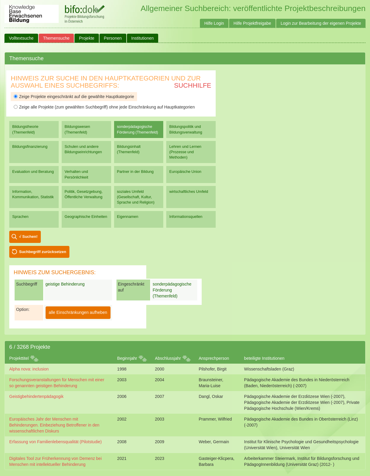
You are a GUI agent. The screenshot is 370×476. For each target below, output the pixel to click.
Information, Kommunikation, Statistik (33, 194)
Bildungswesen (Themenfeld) (77, 129)
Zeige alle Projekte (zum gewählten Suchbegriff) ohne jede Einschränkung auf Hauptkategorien (104, 107)
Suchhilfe (192, 85)
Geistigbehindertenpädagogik (36, 396)
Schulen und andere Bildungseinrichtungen (83, 149)
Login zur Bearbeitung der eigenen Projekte (321, 23)
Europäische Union (185, 171)
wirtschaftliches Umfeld (188, 191)
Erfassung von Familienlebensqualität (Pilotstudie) (55, 441)
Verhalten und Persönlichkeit (76, 174)
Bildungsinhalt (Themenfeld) (129, 149)
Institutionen (142, 38)
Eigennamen (128, 216)
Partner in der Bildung (135, 171)
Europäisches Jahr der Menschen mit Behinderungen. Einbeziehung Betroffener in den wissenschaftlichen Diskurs (54, 425)
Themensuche (56, 38)
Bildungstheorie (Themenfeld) (25, 129)
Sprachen (20, 216)
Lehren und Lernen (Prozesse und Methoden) (185, 151)
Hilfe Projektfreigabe (252, 23)
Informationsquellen (185, 216)
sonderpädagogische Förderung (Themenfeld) (137, 129)
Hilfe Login (214, 23)
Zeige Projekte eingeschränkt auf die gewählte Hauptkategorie (74, 96)
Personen (113, 38)
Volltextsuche (21, 38)
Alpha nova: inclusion (29, 369)
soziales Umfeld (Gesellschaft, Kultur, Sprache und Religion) (136, 196)
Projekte (86, 38)
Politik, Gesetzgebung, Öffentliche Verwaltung (83, 194)
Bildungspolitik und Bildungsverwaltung (185, 129)
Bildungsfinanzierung (29, 146)
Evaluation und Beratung (33, 171)
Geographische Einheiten (86, 216)
